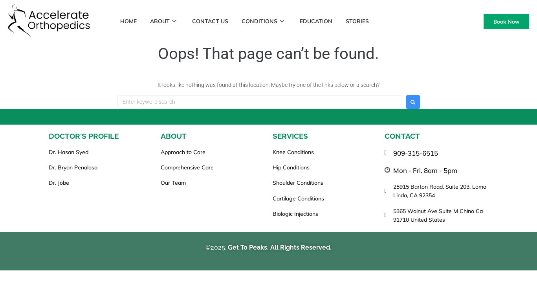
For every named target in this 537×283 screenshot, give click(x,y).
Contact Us (216, 21)
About (167, 21)
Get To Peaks (247, 247)
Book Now (506, 21)
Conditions (271, 21)
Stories (370, 21)
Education (327, 21)
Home (130, 21)
